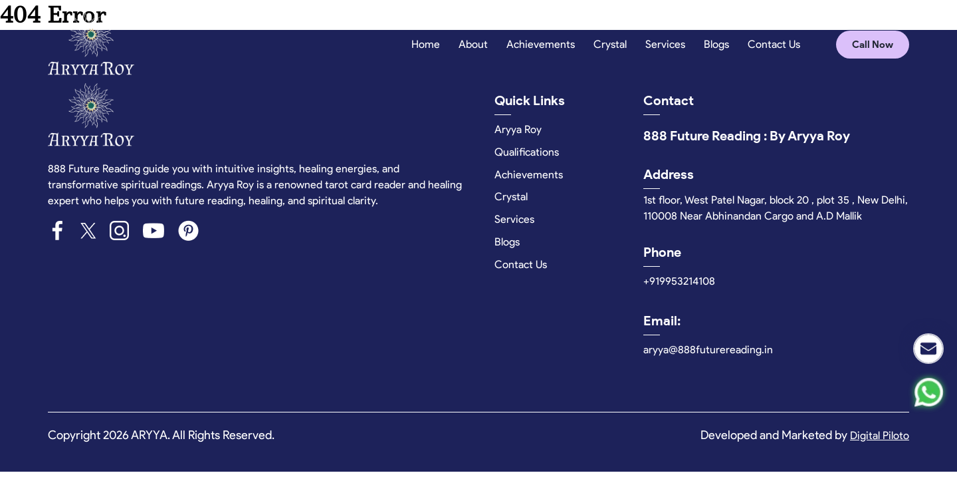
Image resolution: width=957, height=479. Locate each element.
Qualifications (526, 152)
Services (665, 44)
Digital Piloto (879, 435)
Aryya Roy (518, 129)
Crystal (610, 44)
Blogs (716, 44)
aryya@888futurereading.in (708, 349)
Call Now (872, 45)
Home (425, 44)
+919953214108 (679, 281)
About (473, 44)
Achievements (540, 44)
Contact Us (774, 44)
